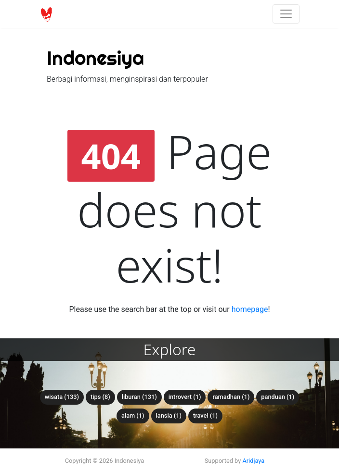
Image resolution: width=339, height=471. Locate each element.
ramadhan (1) (230, 396)
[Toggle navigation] (286, 14)
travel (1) (205, 415)
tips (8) (100, 396)
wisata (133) (62, 396)
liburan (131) (139, 396)
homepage (250, 309)
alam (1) (132, 415)
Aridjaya (253, 460)
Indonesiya (95, 58)
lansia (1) (169, 415)
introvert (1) (185, 396)
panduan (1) (277, 396)
